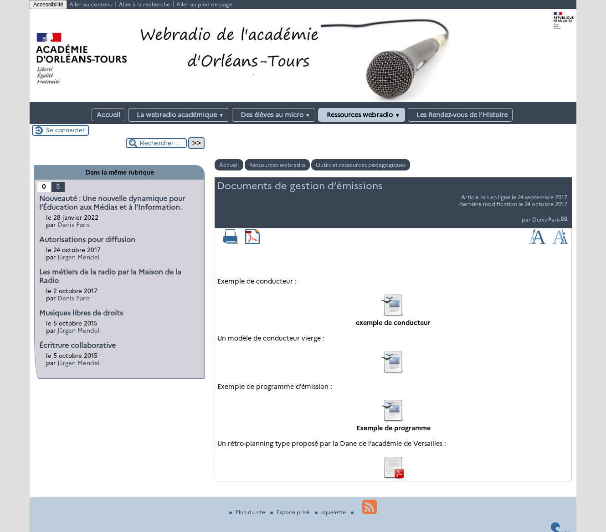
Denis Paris (546, 219)
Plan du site (248, 512)
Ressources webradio (361, 114)
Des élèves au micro (274, 114)
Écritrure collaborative (77, 345)
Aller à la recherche (144, 4)
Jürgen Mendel (78, 257)
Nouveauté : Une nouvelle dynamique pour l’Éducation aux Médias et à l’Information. (112, 203)
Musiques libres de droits (81, 313)
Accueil (108, 115)
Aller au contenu (91, 4)
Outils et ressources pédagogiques (361, 164)
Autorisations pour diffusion (87, 239)
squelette (331, 512)
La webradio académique (178, 114)
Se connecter (65, 130)
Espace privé (290, 512)
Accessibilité (48, 4)
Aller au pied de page (204, 4)
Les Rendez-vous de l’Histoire (460, 114)
